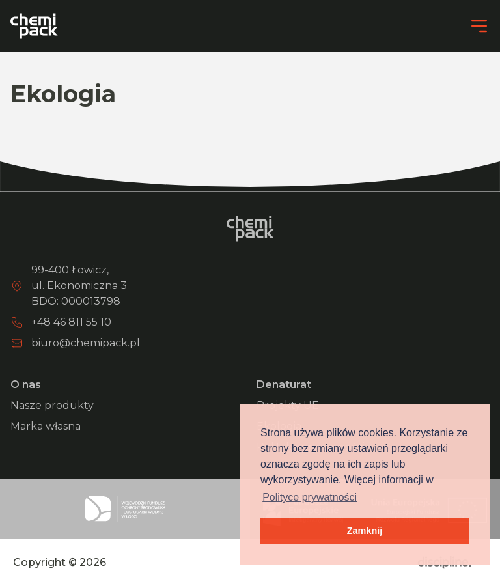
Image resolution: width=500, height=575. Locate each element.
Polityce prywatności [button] (309, 497)
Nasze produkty (52, 405)
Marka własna (45, 426)
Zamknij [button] (364, 531)
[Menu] (479, 26)
